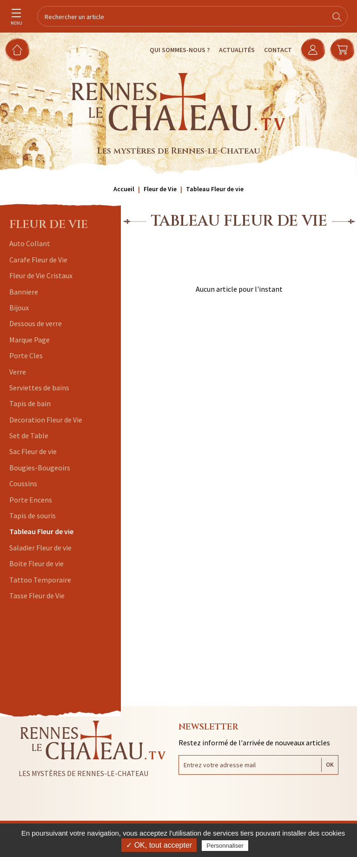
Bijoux (19, 307)
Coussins (23, 483)
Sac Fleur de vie (33, 451)
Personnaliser (225, 845)
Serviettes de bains (39, 387)
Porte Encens (30, 499)
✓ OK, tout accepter (159, 845)
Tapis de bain (30, 403)
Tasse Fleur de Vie (37, 595)
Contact (277, 50)
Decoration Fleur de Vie (45, 419)
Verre (17, 371)
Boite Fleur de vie (36, 563)
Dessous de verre (35, 323)
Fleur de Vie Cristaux (41, 275)
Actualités (235, 50)
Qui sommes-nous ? (178, 50)
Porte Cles (26, 355)
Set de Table (28, 435)
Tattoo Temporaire (40, 579)
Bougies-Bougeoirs (39, 467)
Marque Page (29, 339)
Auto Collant (29, 243)
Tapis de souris (32, 515)
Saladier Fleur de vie (40, 547)
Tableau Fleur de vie (41, 531)
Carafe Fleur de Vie (38, 259)
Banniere (23, 291)
